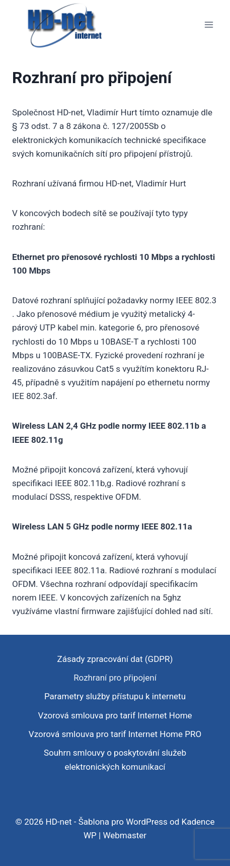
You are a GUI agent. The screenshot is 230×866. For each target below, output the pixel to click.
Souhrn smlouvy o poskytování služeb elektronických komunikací (115, 759)
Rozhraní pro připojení (115, 678)
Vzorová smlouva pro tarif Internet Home (115, 715)
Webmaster (124, 835)
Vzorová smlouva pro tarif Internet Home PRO (115, 734)
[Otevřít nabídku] (208, 25)
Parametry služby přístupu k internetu (115, 696)
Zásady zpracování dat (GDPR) (115, 659)
